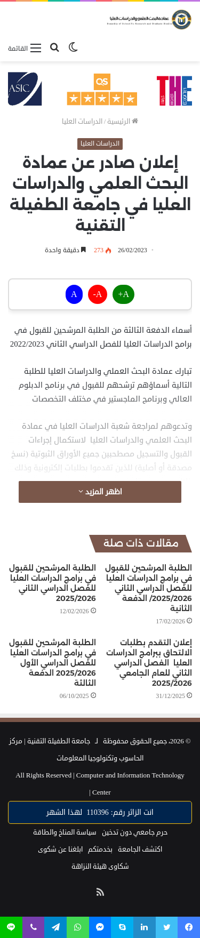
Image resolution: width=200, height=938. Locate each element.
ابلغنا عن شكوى (60, 849)
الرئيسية (122, 121)
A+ (123, 294)
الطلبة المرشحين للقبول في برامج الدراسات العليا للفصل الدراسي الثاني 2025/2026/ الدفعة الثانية (148, 588)
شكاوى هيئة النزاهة (100, 866)
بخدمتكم (100, 849)
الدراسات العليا (82, 121)
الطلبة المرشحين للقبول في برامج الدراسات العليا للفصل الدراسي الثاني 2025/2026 (52, 583)
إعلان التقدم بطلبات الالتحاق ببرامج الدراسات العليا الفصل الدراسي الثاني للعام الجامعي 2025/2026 (149, 663)
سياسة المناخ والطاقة (65, 832)
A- (97, 294)
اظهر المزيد (100, 492)
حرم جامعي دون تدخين (134, 832)
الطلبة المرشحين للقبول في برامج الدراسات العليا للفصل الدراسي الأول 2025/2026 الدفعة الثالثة (52, 663)
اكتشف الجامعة (140, 849)
